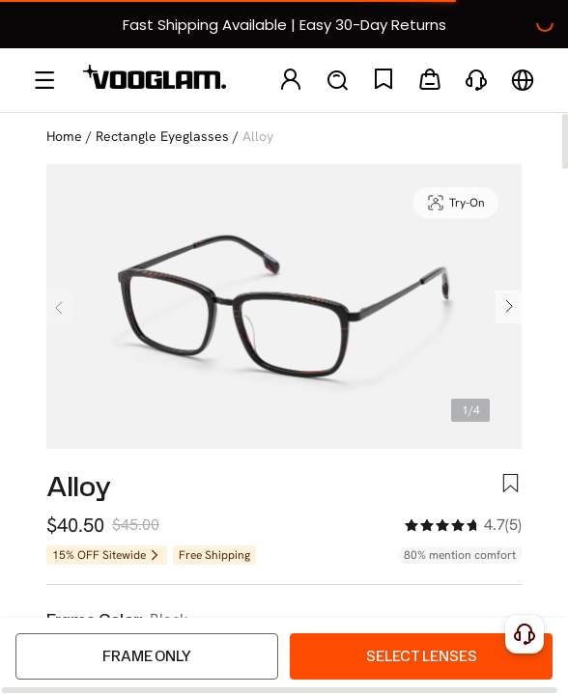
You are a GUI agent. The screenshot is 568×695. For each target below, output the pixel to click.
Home (64, 136)
